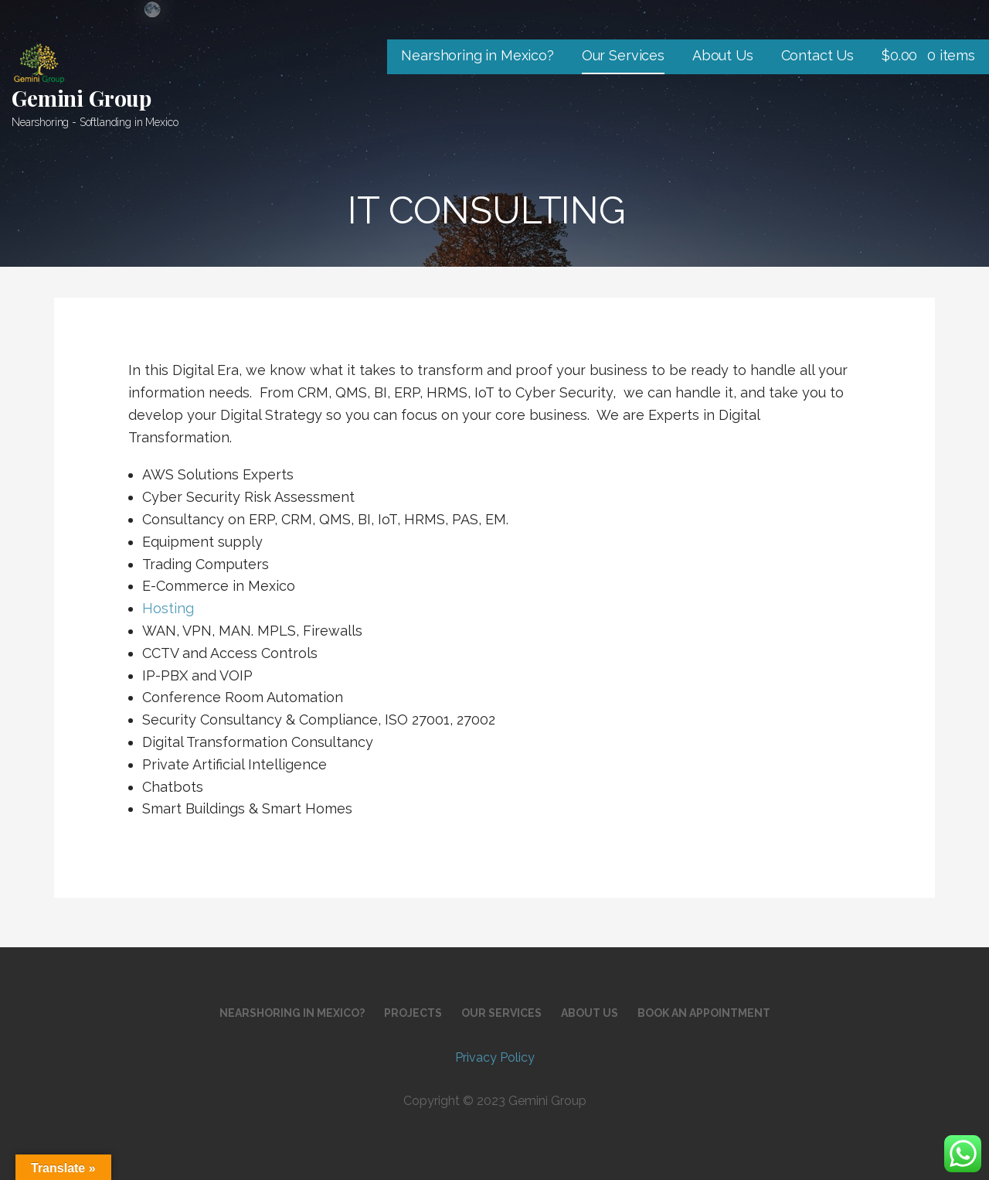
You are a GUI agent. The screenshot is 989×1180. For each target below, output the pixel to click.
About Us (722, 55)
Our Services (623, 55)
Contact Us (817, 55)
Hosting (168, 608)
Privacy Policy (495, 1057)
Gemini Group (81, 98)
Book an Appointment (703, 1013)
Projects (413, 1013)
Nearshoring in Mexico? (477, 55)
